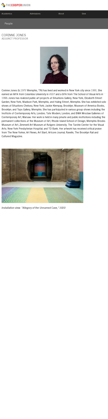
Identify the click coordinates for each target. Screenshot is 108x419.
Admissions (35, 14)
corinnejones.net (103, 88)
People (9, 23)
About (61, 14)
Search (105, 14)
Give (84, 14)
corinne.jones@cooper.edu (5, 88)
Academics (7, 14)
